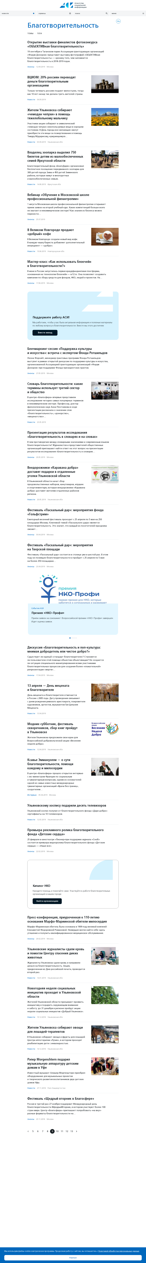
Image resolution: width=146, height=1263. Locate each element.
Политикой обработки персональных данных (118, 1251)
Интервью (32, 795)
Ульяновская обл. (55, 142)
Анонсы (30, 67)
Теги (39, 33)
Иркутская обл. (54, 184)
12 (67, 1131)
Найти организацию (47, 901)
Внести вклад (45, 332)
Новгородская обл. (56, 251)
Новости (31, 99)
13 (71, 1131)
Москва (50, 67)
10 (57, 1131)
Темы (30, 33)
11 (62, 1131)
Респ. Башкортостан (56, 1088)
